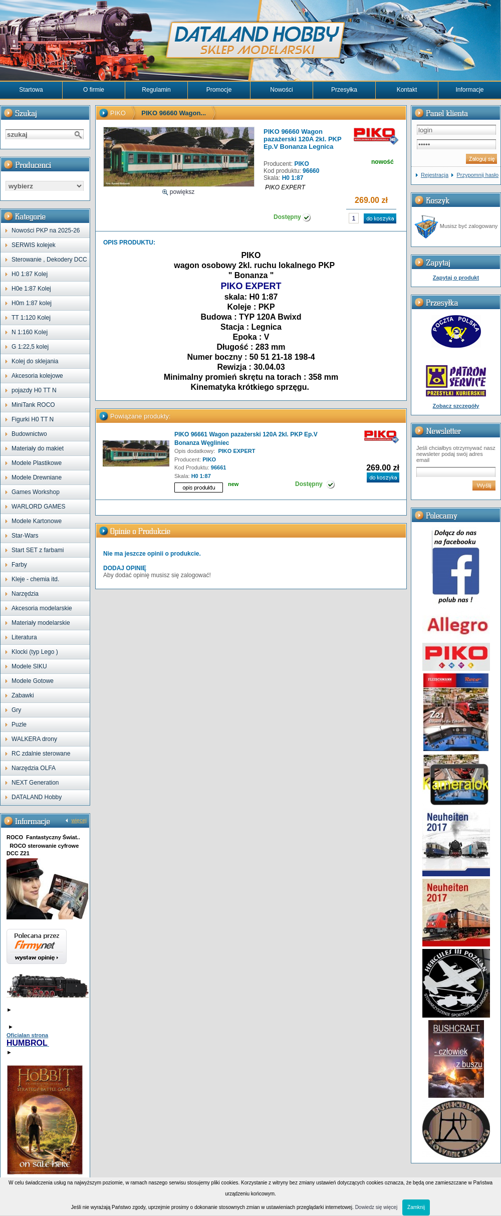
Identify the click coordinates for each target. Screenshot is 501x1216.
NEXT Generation (35, 782)
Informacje (469, 89)
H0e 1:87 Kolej (31, 288)
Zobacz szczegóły (456, 406)
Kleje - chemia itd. (35, 579)
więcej (79, 820)
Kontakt (407, 89)
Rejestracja (434, 175)
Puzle (19, 724)
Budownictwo (29, 433)
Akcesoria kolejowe (37, 375)
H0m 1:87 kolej (32, 303)
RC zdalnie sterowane (41, 753)
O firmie (93, 89)
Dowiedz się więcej (376, 1207)
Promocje (219, 89)
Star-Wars (25, 535)
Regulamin (156, 89)
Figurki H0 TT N (33, 419)
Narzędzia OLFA (34, 768)
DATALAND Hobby (37, 797)
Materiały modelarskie (41, 622)
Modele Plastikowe (37, 462)
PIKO (118, 113)
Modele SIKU (29, 666)
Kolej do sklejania (35, 361)
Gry (16, 709)
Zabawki (23, 695)
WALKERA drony (34, 739)
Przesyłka (344, 89)
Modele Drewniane (37, 477)
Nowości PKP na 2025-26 (46, 230)
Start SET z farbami (38, 550)
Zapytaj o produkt (456, 278)
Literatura (24, 637)
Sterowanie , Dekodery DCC (49, 259)
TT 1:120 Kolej (31, 317)
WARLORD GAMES (39, 506)
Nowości (281, 89)
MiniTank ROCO (33, 404)
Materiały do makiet (38, 448)
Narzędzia (25, 593)
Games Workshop (36, 492)
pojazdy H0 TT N (34, 390)
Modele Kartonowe (37, 521)
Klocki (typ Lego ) (35, 651)
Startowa (31, 89)
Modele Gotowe (33, 680)
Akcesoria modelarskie (42, 608)
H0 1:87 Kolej (30, 274)
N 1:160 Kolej (30, 332)
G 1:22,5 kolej (30, 346)
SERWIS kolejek (34, 245)
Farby (19, 564)
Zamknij (416, 1207)
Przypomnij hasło (477, 175)
